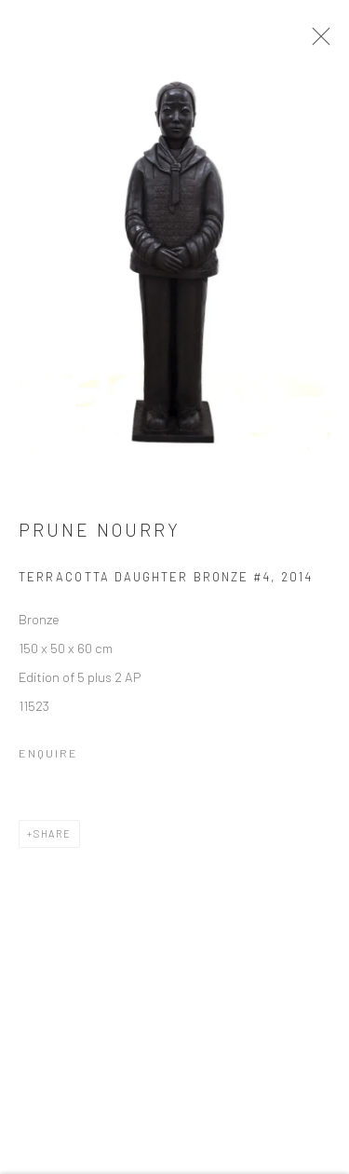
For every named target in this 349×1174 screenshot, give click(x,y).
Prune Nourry (100, 534)
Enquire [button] (48, 756)
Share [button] (53, 837)
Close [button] (320, 42)
